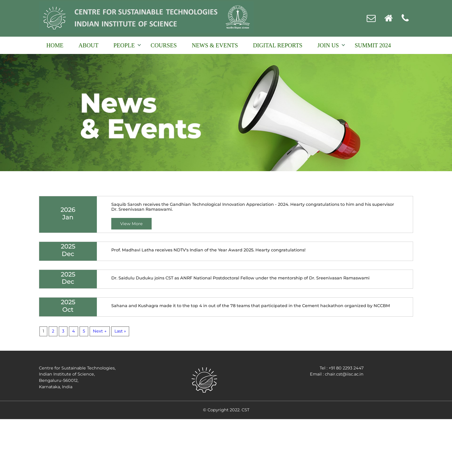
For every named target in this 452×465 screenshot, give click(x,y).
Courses (164, 45)
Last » (120, 331)
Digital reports (277, 45)
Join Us (328, 45)
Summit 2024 (373, 45)
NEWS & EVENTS (215, 45)
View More (131, 223)
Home (54, 45)
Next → (100, 331)
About (88, 45)
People (124, 45)
